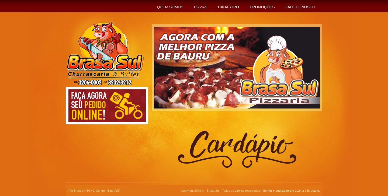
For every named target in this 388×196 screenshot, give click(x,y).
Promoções (262, 7)
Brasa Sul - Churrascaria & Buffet (103, 53)
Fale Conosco (300, 7)
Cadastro (228, 7)
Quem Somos (170, 7)
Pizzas (200, 7)
